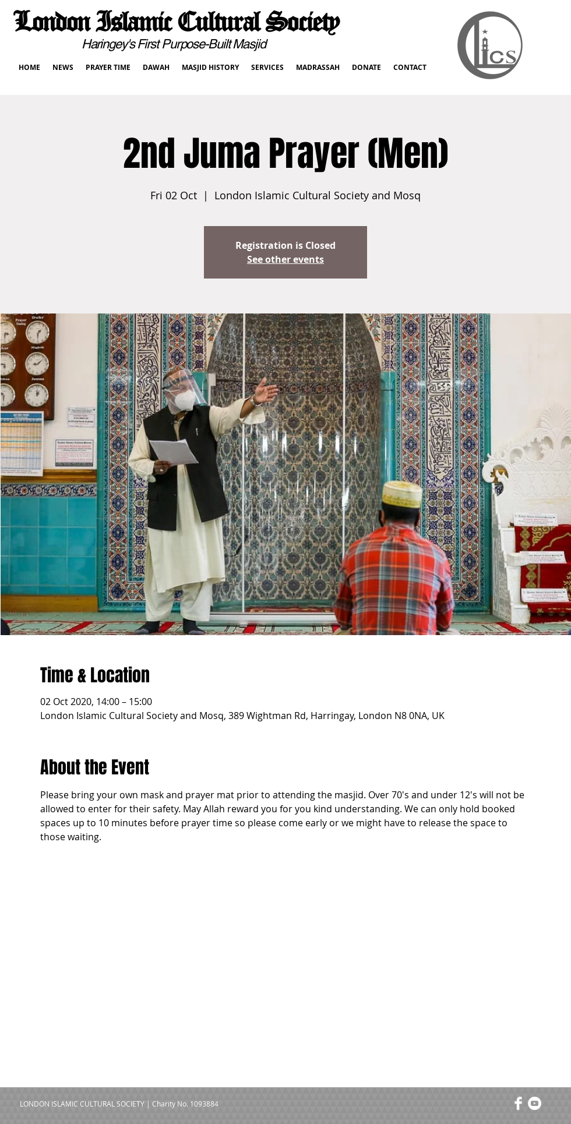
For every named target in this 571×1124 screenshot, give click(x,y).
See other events (285, 259)
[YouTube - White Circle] (534, 1103)
